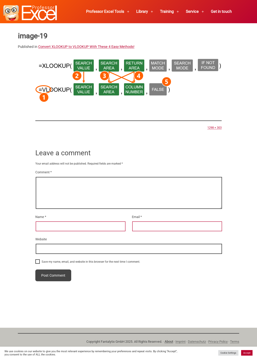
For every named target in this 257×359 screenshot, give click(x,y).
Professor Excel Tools (105, 11)
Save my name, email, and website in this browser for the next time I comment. (91, 261)
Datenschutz (197, 341)
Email (137, 217)
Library (142, 11)
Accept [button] (246, 352)
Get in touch (221, 11)
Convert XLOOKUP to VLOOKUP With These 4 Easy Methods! (86, 46)
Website (41, 239)
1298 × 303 (214, 127)
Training (167, 11)
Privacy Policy (218, 341)
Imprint (180, 341)
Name (40, 217)
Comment (43, 172)
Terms (234, 341)
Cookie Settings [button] (228, 352)
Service (192, 11)
